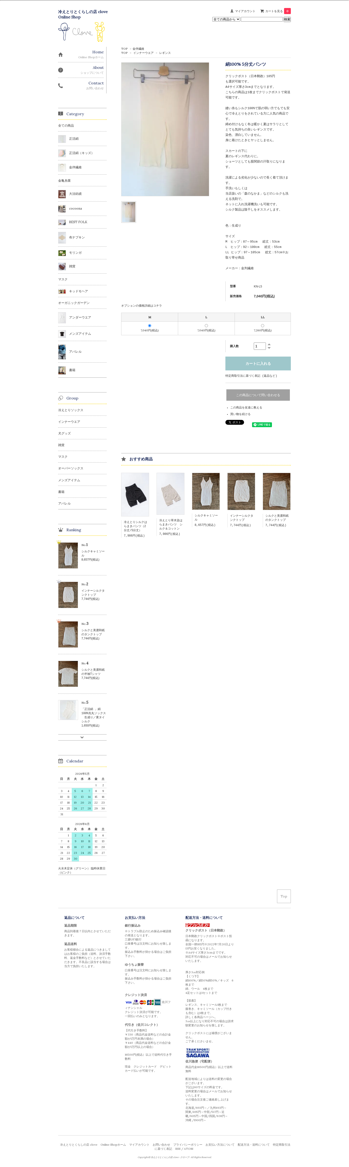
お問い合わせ (161, 1145)
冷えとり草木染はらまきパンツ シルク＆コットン (170, 525)
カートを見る (278, 11)
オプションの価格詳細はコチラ (141, 305)
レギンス (165, 53)
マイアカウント (245, 11)
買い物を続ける (240, 415)
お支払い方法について (220, 1145)
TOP (124, 48)
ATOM (188, 1149)
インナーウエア (143, 53)
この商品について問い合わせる (258, 395)
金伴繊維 (138, 48)
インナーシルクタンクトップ (241, 518)
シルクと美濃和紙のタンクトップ (277, 518)
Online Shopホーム (113, 1145)
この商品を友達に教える (246, 408)
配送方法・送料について (254, 1145)
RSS (178, 1149)
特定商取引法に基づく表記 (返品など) (251, 376)
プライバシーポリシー (187, 1145)
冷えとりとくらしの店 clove (78, 1145)
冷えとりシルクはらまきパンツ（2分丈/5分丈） (135, 527)
